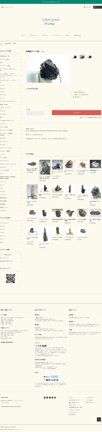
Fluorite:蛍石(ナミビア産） (95, 202)
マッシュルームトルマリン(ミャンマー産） (82, 171)
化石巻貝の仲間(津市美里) (57, 219)
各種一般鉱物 (8, 43)
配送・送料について (74, 402)
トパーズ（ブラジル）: (69, 237)
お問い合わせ (77, 35)
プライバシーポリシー (74, 409)
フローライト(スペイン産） (69, 171)
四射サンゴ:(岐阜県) (95, 220)
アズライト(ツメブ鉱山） (44, 195)
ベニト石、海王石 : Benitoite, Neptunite (32, 169)
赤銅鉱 (14, 43)
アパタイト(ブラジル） (57, 172)
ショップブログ (73, 412)
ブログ (67, 35)
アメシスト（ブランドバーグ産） (32, 202)
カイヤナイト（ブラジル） (44, 244)
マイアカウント (90, 397)
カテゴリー (33, 35)
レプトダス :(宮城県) (81, 219)
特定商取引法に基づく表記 (94, 117)
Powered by (10, 429)
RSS (70, 414)
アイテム (97, 7)
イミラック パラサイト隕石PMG (32, 238)
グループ (45, 35)
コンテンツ (57, 35)
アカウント (88, 7)
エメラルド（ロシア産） (57, 237)
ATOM (73, 414)
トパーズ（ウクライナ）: (32, 218)
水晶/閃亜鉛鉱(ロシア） (95, 170)
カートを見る (89, 400)
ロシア (6, 44)
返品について (83, 117)
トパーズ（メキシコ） (44, 219)
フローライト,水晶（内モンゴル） (70, 195)
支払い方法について (74, 400)
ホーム (23, 35)
